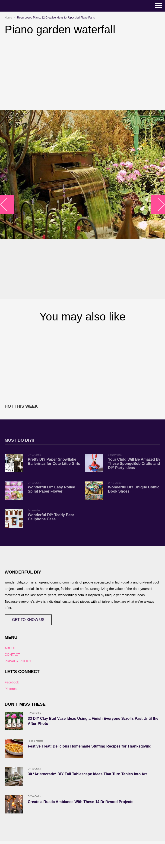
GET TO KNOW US (28, 620)
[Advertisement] (82, 362)
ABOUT (10, 648)
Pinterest (11, 689)
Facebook (12, 682)
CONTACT (12, 654)
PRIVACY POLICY (18, 661)
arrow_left (7, 204)
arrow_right (158, 204)
